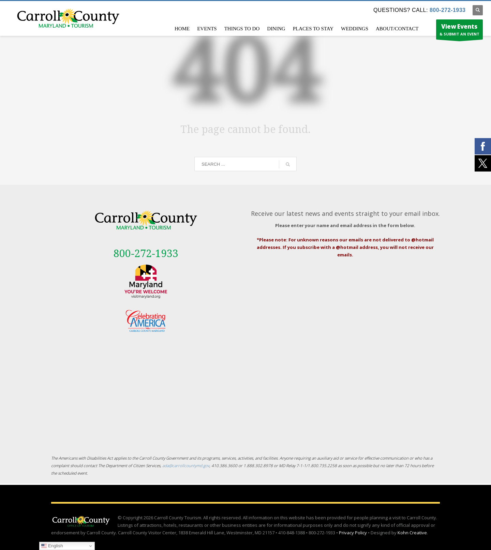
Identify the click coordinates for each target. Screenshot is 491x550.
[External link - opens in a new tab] (145, 281)
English (52, 546)
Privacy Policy (353, 533)
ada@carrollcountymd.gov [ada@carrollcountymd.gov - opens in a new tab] (185, 465)
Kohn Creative (412, 533)
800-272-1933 (448, 10)
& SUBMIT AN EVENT (459, 31)
